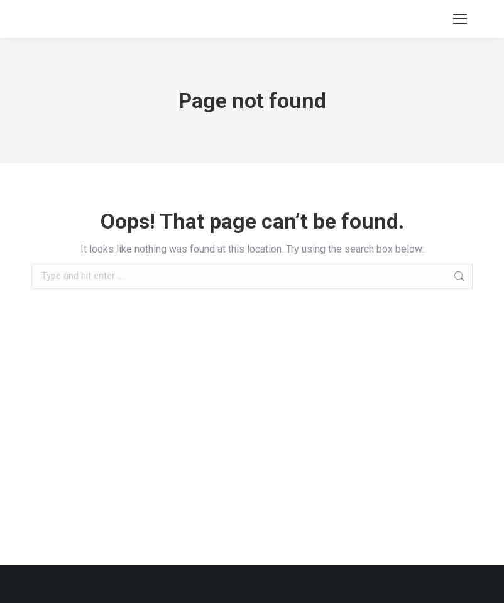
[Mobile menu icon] (460, 18)
